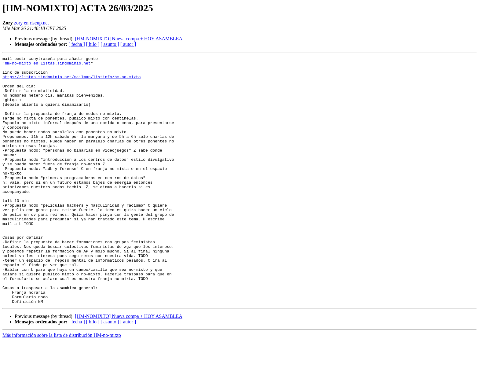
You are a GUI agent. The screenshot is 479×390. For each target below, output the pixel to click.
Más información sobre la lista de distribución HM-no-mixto (61, 384)
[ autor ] (128, 44)
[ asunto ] (110, 44)
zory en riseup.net (31, 22)
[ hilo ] (93, 44)
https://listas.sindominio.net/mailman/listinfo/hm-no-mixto (71, 81)
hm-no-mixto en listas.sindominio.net (48, 65)
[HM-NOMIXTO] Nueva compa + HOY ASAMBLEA (128, 38)
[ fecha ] (76, 44)
